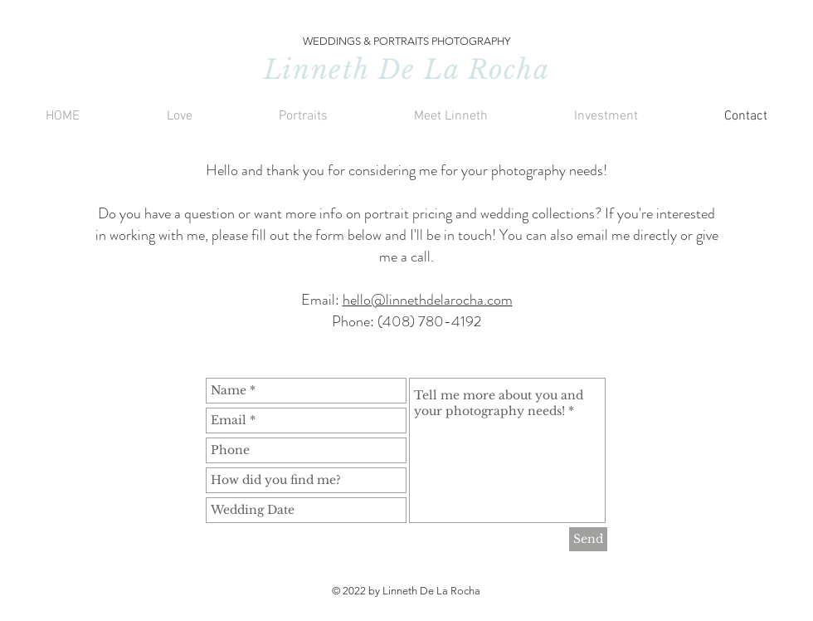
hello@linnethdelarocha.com (428, 299)
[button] (179, 116)
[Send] (588, 539)
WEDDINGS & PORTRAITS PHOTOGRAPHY (406, 41)
